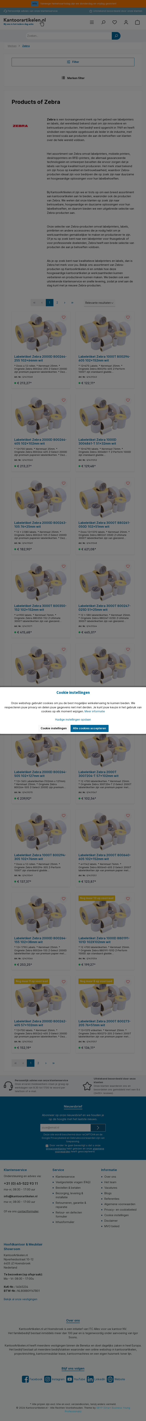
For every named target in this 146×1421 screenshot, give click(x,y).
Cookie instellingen (54, 728)
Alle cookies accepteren (89, 728)
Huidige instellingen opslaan (73, 719)
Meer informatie (95, 711)
